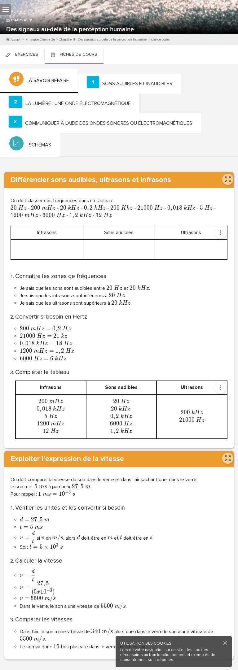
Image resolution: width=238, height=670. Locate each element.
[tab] (39, 81)
